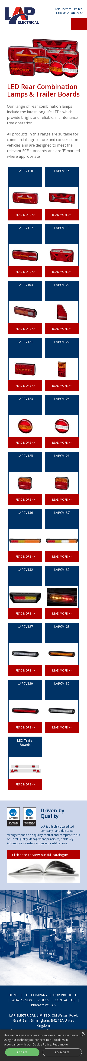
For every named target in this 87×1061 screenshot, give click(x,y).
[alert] (43, 1045)
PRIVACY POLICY (43, 1005)
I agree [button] (22, 1052)
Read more (60, 1044)
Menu (79, 24)
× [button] (83, 1033)
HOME (13, 995)
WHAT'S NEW (22, 1000)
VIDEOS (43, 1000)
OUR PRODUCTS (65, 995)
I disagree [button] (62, 1052)
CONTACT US (65, 1000)
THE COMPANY (35, 995)
